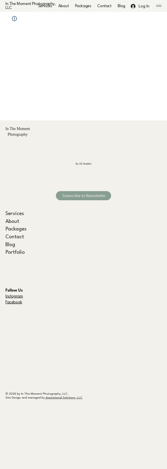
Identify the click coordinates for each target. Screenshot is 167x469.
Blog (10, 244)
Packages (16, 229)
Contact (14, 237)
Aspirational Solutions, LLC (63, 397)
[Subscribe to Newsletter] (83, 195)
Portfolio (15, 252)
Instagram (14, 296)
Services (14, 213)
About (12, 221)
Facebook (13, 302)
